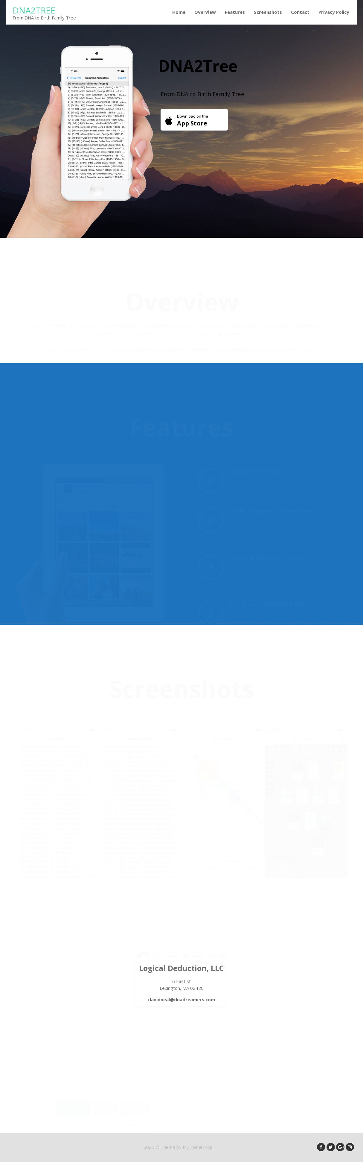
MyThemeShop (197, 1147)
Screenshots (268, 12)
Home (178, 12)
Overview (205, 12)
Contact (300, 12)
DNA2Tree (34, 10)
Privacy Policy (333, 12)
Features (235, 12)
